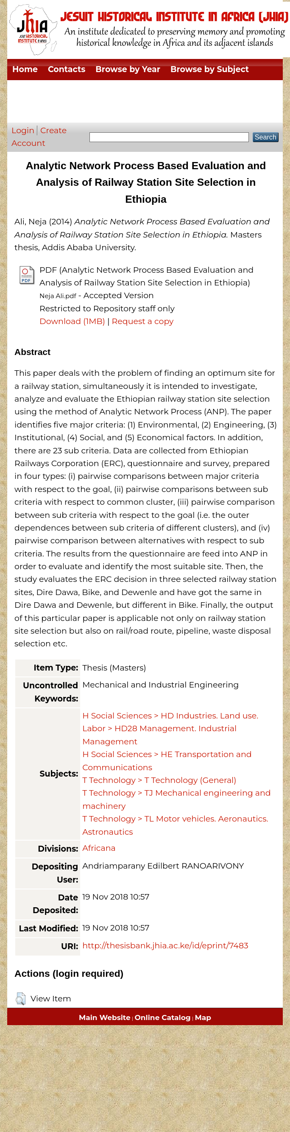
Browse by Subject (209, 69)
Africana (99, 848)
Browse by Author (50, 112)
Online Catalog (163, 1017)
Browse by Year (127, 69)
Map (203, 1017)
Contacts (66, 69)
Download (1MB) (72, 321)
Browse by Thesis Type (150, 90)
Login (22, 130)
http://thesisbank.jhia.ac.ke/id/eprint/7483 (165, 945)
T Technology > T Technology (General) (159, 780)
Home (25, 69)
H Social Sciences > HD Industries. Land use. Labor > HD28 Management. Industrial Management (170, 728)
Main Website (105, 1017)
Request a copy (143, 321)
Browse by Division (52, 90)
